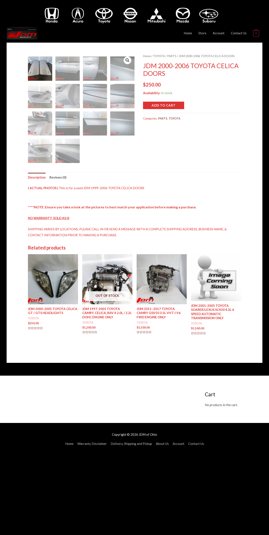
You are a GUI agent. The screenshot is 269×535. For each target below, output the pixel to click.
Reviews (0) (58, 257)
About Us (162, 523)
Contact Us (239, 33)
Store (203, 33)
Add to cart (164, 105)
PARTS (171, 56)
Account (219, 33)
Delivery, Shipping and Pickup (131, 523)
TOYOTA (159, 56)
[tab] (37, 257)
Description (37, 257)
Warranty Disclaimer (92, 523)
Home (188, 33)
